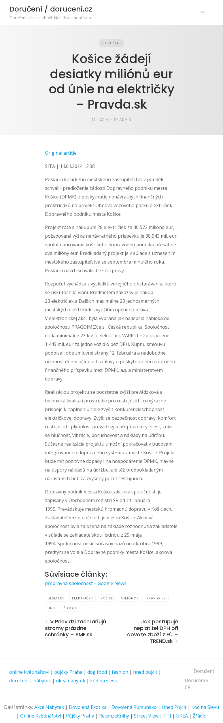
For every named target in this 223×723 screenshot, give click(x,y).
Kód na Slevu (205, 707)
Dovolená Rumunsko (134, 707)
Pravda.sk (156, 598)
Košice (107, 598)
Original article (61, 153)
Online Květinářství (40, 716)
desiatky (56, 598)
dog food (97, 672)
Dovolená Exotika (88, 707)
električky (82, 598)
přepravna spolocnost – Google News (85, 583)
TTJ (167, 716)
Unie (52, 608)
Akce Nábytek (49, 707)
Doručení (111, 43)
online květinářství (29, 672)
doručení (19, 680)
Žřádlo (200, 716)
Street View (146, 716)
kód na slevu (103, 680)
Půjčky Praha (80, 716)
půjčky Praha (68, 672)
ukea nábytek (70, 680)
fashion (120, 672)
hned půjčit (145, 672)
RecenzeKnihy (114, 716)
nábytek (42, 680)
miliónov (130, 598)
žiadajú (70, 608)
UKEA (182, 716)
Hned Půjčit (174, 707)
